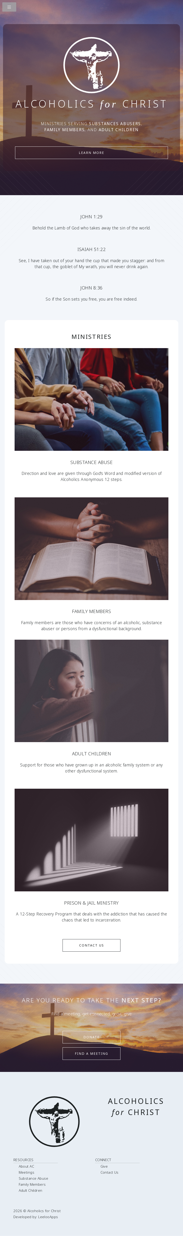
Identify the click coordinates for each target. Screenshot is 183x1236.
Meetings (26, 1172)
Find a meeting (91, 1053)
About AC (26, 1166)
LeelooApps (48, 1216)
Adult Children (30, 1190)
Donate (91, 1037)
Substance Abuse (33, 1178)
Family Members (32, 1184)
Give (104, 1166)
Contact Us (91, 945)
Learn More (91, 152)
